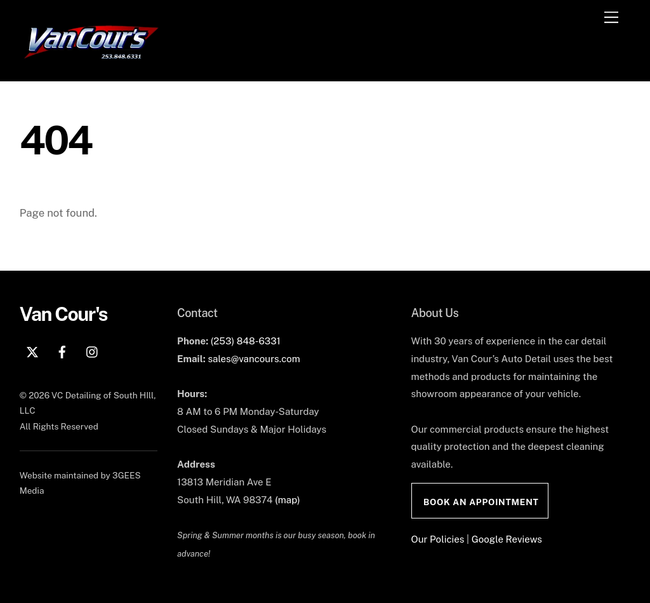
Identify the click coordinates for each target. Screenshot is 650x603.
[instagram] (92, 350)
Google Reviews (507, 539)
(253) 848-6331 (246, 340)
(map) (287, 499)
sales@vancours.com (254, 358)
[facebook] (62, 350)
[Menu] (611, 17)
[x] (32, 350)
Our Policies (438, 539)
